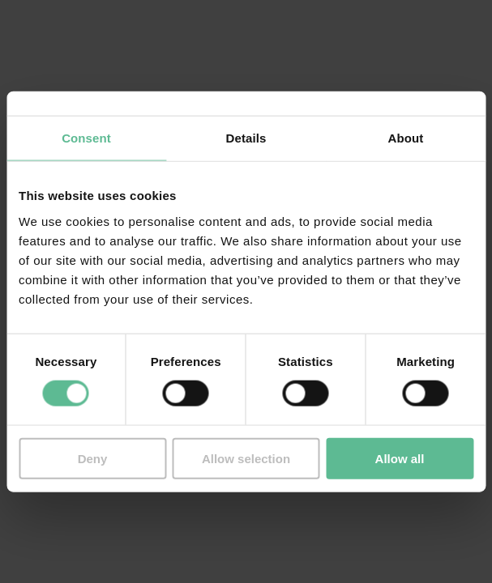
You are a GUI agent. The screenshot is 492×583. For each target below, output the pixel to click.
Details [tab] (246, 138)
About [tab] (406, 138)
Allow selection (246, 458)
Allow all (400, 458)
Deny (93, 458)
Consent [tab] (86, 138)
